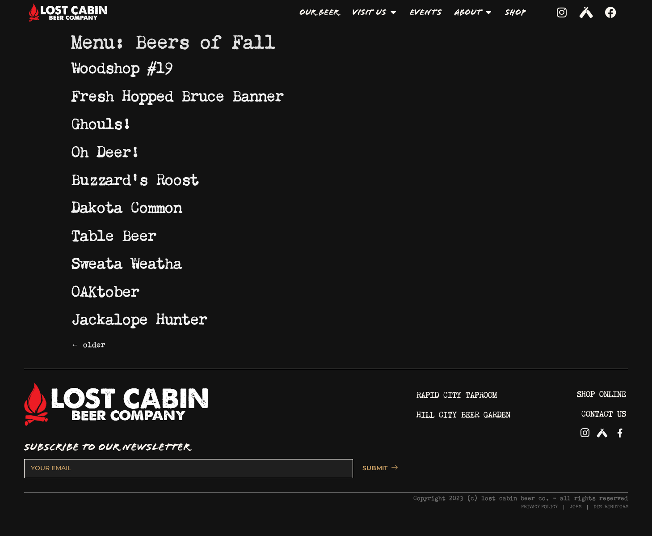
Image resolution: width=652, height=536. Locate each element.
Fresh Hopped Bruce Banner (178, 93)
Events (426, 12)
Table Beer (114, 233)
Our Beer (319, 12)
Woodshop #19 (122, 65)
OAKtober (105, 289)
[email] (188, 468)
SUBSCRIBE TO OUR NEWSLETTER (107, 447)
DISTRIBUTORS (610, 507)
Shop (515, 12)
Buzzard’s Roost (135, 177)
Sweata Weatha (127, 260)
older (88, 343)
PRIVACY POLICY (539, 507)
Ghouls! (101, 121)
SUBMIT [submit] (375, 468)
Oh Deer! (105, 149)
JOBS (575, 507)
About (473, 12)
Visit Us (374, 12)
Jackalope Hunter (139, 316)
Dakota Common (127, 204)
